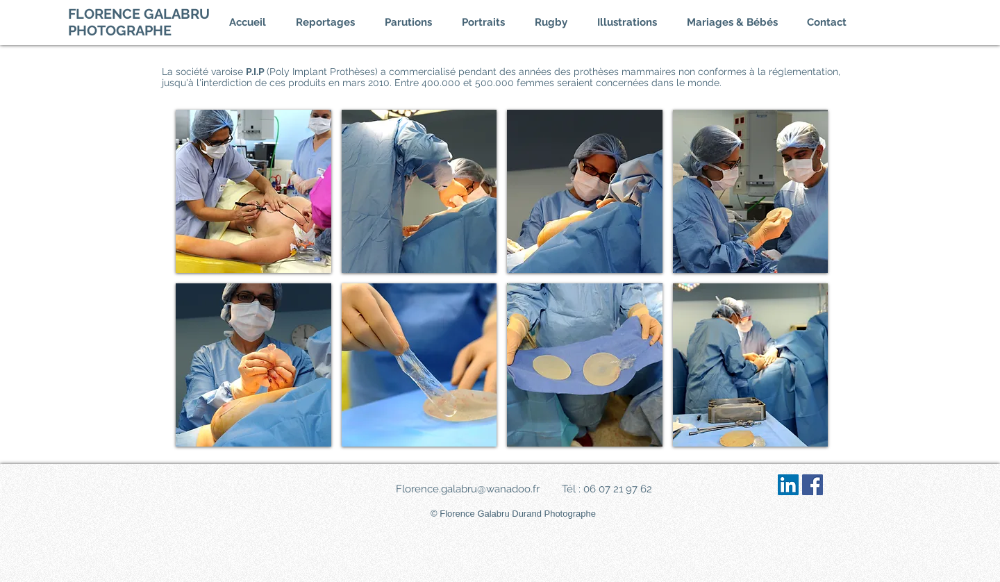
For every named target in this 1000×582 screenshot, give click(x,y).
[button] (333, 22)
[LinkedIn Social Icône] (788, 484)
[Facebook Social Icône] (812, 484)
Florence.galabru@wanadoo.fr (468, 489)
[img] (253, 191)
